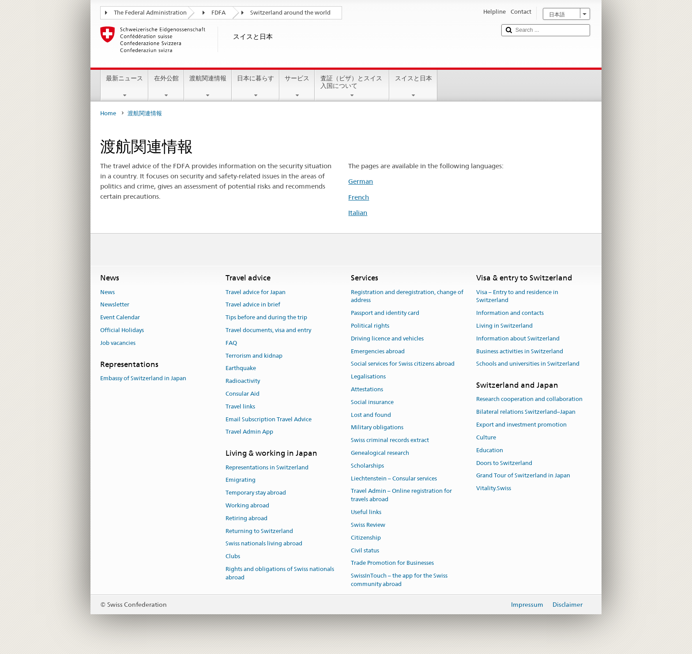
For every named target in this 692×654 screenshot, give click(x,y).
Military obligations (377, 427)
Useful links (366, 512)
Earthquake (241, 368)
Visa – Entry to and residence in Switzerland (517, 296)
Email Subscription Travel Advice (269, 419)
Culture (486, 437)
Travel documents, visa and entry (268, 330)
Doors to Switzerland (504, 463)
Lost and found (371, 415)
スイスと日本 (413, 86)
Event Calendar (120, 317)
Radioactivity (243, 381)
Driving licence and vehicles (387, 338)
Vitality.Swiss (493, 488)
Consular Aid (243, 393)
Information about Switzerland (518, 338)
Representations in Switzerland (267, 467)
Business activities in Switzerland (519, 351)
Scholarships (367, 465)
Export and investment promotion (521, 424)
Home (108, 113)
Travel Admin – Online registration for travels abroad (401, 495)
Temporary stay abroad (256, 492)
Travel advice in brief (253, 305)
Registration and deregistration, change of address (407, 296)
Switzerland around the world (290, 12)
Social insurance (372, 402)
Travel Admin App (249, 432)
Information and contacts (510, 313)
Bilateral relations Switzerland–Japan (525, 412)
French (358, 197)
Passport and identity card (385, 313)
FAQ (231, 343)
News (107, 292)
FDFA (218, 12)
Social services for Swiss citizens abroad (403, 364)
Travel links (240, 406)
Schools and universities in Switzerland (527, 364)
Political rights (370, 325)
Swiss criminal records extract (390, 440)
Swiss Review (368, 525)
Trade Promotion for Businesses (392, 563)
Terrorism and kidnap (254, 355)
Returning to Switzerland (259, 531)
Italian (357, 212)
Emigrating (241, 480)
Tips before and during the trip (266, 317)
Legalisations (368, 376)
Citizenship (366, 537)
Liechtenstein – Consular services (394, 478)
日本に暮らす (255, 86)
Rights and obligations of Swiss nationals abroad (280, 573)
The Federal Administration (150, 12)
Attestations (367, 389)
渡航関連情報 (207, 86)
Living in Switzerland (504, 325)
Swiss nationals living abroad (264, 544)
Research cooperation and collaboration (529, 399)
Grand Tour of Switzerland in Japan (523, 476)
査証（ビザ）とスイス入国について (352, 86)
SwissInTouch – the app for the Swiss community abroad (399, 579)
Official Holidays (122, 330)
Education (489, 450)
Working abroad (247, 505)
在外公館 (166, 86)
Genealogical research (380, 453)
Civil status (365, 550)
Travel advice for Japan (256, 292)
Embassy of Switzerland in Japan (143, 378)
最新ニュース (124, 86)
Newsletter (114, 305)
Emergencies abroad (378, 351)
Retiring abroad (246, 518)
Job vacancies (117, 343)
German (360, 181)
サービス (297, 86)
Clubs (233, 556)
